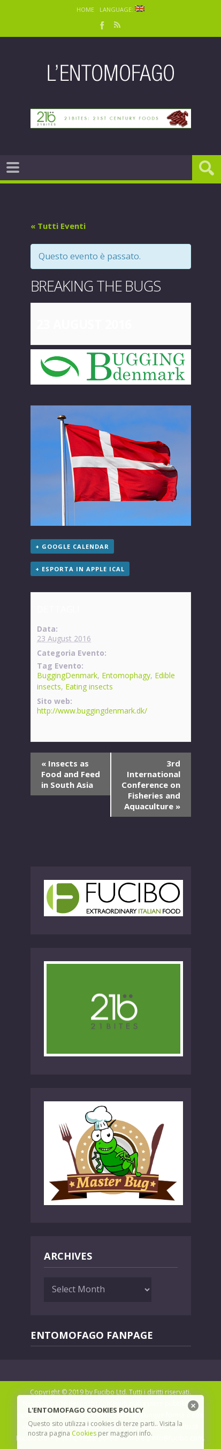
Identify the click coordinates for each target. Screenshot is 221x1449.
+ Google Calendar (72, 546)
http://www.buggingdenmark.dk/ (92, 711)
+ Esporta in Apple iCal (80, 569)
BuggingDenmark (67, 675)
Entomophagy (126, 675)
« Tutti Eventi (58, 225)
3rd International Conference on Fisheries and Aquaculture (150, 784)
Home (85, 9)
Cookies (84, 1433)
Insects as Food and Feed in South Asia (70, 774)
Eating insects (89, 686)
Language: (122, 9)
